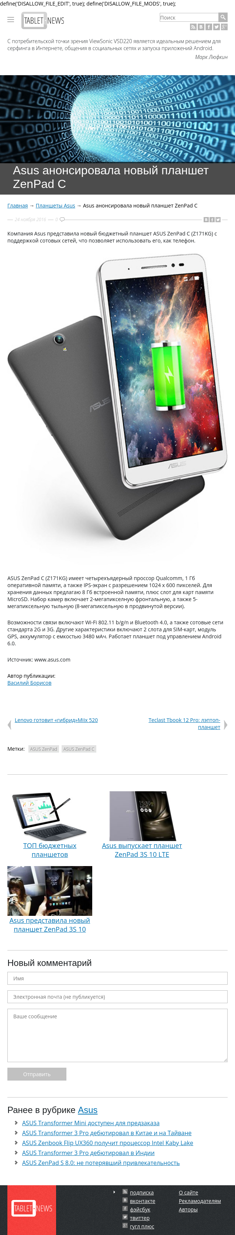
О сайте (188, 1192)
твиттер (139, 1217)
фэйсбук (140, 1209)
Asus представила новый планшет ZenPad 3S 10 (49, 900)
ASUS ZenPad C (78, 749)
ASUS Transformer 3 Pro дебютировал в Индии (88, 1153)
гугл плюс (142, 1226)
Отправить (37, 1074)
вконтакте (142, 1200)
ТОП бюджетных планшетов (49, 825)
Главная (17, 205)
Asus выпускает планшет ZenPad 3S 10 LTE (142, 825)
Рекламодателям (200, 1200)
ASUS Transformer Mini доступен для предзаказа (91, 1123)
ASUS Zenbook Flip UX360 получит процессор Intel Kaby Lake (107, 1143)
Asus (87, 1110)
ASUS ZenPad (43, 749)
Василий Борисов (29, 682)
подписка (141, 1192)
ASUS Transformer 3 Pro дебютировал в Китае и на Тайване (106, 1133)
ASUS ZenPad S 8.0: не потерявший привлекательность (101, 1163)
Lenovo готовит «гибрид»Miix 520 (56, 719)
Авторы (188, 1209)
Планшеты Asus (55, 205)
